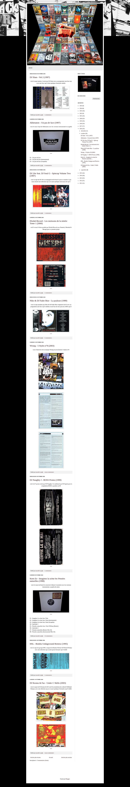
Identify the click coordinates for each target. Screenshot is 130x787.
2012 (81, 180)
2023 (81, 111)
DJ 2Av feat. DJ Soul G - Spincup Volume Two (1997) (89, 141)
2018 (81, 123)
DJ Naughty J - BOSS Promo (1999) (45, 480)
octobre (83, 133)
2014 (81, 175)
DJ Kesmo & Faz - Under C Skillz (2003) (48, 683)
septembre (84, 170)
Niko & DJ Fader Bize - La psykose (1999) (48, 300)
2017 (81, 126)
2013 (81, 178)
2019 (81, 121)
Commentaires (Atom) (42, 760)
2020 (81, 118)
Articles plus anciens (66, 757)
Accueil (51, 757)
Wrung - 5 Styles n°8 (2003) (42, 346)
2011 (81, 183)
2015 (81, 173)
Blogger (68, 779)
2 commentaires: (48, 292)
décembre (83, 131)
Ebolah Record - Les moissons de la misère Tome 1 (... (90, 145)
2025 (81, 105)
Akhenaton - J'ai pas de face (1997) (45, 123)
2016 (81, 128)
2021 (81, 116)
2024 (81, 108)
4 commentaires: (48, 165)
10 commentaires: (48, 636)
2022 (81, 113)
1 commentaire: (48, 115)
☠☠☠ (30, 67)
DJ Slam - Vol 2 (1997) (40, 77)
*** (51, 110)
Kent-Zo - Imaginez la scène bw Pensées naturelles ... (89, 158)
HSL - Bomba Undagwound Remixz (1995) (49, 644)
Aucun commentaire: (49, 472)
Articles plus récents (35, 757)
